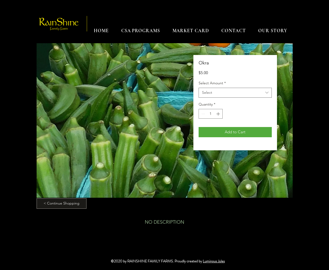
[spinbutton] (210, 113)
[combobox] (235, 93)
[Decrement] (202, 113)
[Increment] (218, 113)
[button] (140, 30)
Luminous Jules (214, 261)
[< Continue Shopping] (61, 203)
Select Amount (212, 83)
